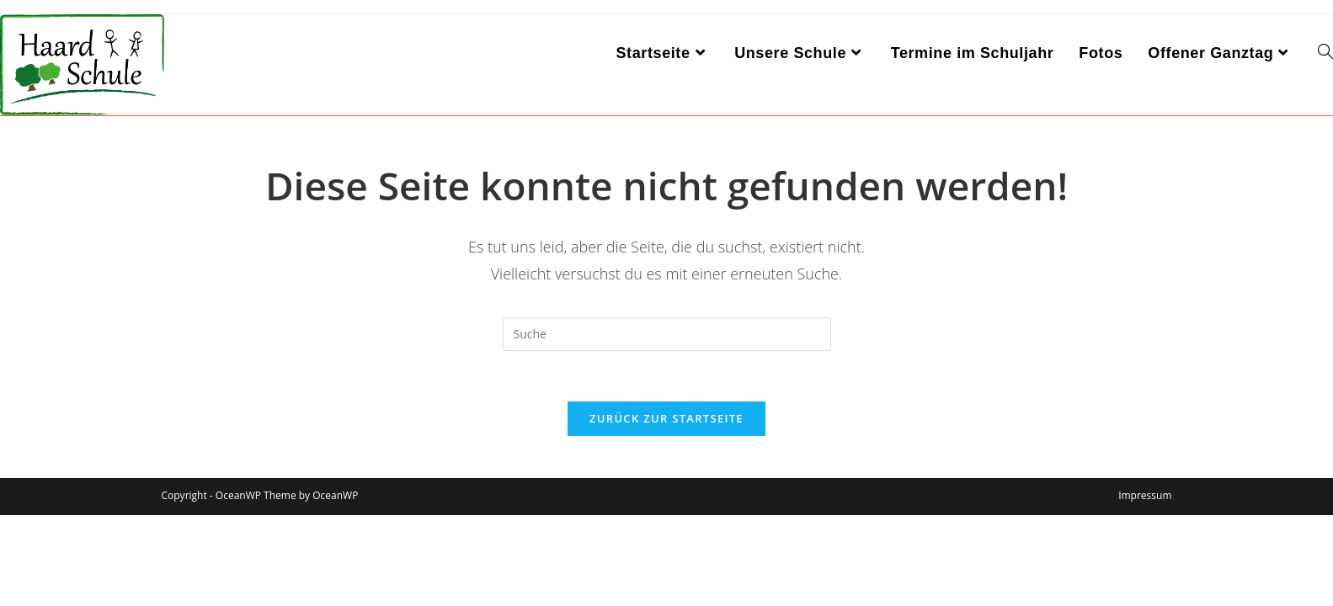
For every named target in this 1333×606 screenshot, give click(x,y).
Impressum (1144, 495)
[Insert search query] (667, 334)
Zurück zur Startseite (666, 418)
